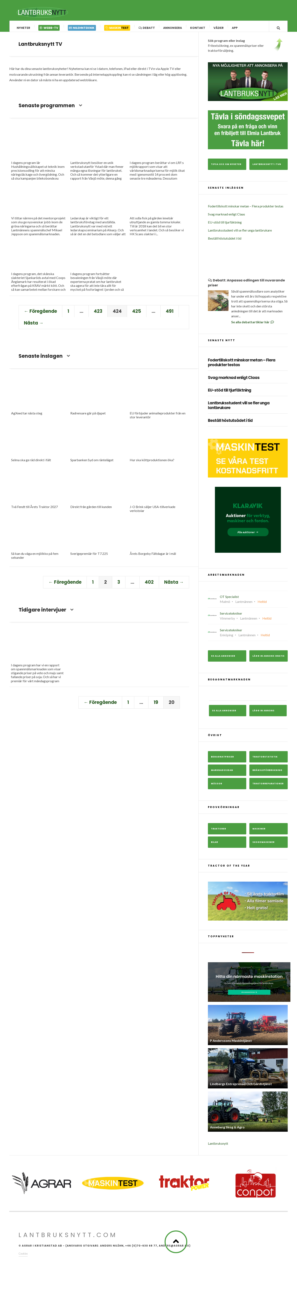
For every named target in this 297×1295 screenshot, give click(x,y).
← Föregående (40, 314)
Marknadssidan (222, 773)
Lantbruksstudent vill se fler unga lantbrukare (240, 233)
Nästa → (34, 326)
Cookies (23, 1257)
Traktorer (218, 832)
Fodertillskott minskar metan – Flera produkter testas (245, 209)
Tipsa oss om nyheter (226, 167)
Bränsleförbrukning (267, 773)
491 (169, 314)
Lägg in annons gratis (268, 659)
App (235, 28)
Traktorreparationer (268, 786)
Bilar (214, 845)
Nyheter (23, 28)
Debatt (146, 28)
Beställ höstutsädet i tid (224, 241)
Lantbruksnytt (218, 1146)
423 (98, 314)
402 (149, 585)
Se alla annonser (223, 659)
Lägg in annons (263, 713)
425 (136, 314)
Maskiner (258, 832)
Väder (218, 28)
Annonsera (172, 28)
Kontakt (197, 28)
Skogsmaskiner (263, 845)
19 (156, 705)
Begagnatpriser (222, 760)
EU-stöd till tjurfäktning (225, 225)
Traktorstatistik (265, 760)
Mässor (216, 786)
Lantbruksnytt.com (68, 1238)
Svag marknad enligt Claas (226, 217)
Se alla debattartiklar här (253, 325)
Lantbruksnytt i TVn (266, 167)
